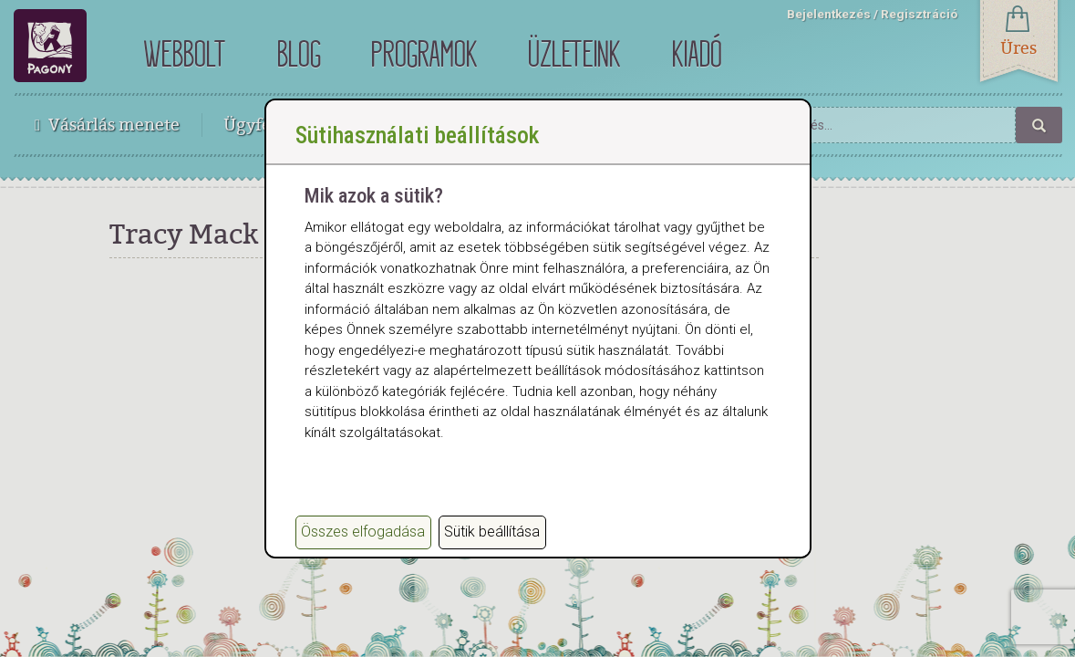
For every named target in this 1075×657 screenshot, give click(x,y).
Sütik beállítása (492, 531)
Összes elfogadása (363, 531)
